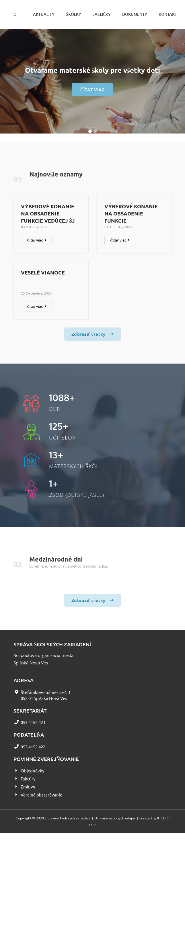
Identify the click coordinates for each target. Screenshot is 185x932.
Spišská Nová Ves (30, 663)
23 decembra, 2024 (36, 293)
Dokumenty (134, 14)
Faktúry (28, 778)
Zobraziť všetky (92, 334)
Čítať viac (92, 89)
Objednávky (32, 770)
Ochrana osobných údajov (115, 818)
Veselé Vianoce (43, 272)
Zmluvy (28, 786)
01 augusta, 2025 (118, 227)
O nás (17, 20)
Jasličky (102, 14)
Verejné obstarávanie (41, 794)
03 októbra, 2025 (34, 227)
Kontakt (168, 14)
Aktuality (43, 14)
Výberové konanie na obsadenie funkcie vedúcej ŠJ (48, 213)
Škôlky (73, 14)
